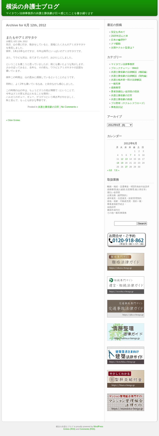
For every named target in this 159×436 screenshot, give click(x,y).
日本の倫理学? (118, 39)
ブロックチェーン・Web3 (124, 68)
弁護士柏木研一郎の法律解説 (126, 79)
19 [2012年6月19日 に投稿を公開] (122, 163)
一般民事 (115, 83)
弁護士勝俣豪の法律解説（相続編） (129, 72)
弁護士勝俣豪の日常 (48, 107)
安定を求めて (118, 32)
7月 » (116, 170)
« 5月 (109, 170)
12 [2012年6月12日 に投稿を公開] (122, 159)
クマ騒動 (115, 43)
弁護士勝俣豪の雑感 (121, 99)
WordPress (98, 426)
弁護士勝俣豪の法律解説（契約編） (129, 76)
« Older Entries (13, 120)
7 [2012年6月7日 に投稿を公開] (130, 155)
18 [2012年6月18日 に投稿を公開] (118, 163)
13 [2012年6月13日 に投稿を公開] (126, 159)
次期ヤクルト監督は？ (122, 47)
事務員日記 (117, 107)
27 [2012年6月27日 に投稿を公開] (126, 167)
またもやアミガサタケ (21, 37)
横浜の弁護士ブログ (32, 6)
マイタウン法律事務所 (122, 64)
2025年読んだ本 (119, 36)
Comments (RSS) (87, 429)
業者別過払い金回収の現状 (125, 91)
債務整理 (115, 87)
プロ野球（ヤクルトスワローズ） (128, 103)
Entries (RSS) (69, 429)
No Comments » (69, 107)
